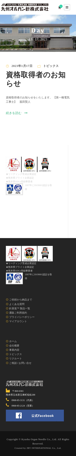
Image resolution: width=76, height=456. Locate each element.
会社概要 (14, 345)
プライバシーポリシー (22, 317)
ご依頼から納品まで (20, 299)
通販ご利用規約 (18, 312)
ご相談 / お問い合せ (20, 363)
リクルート (15, 358)
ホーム (13, 341)
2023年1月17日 (22, 65)
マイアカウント (18, 321)
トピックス (51, 65)
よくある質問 (16, 304)
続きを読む (17, 112)
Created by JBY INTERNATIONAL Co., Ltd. (37, 448)
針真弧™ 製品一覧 (19, 308)
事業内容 (14, 349)
